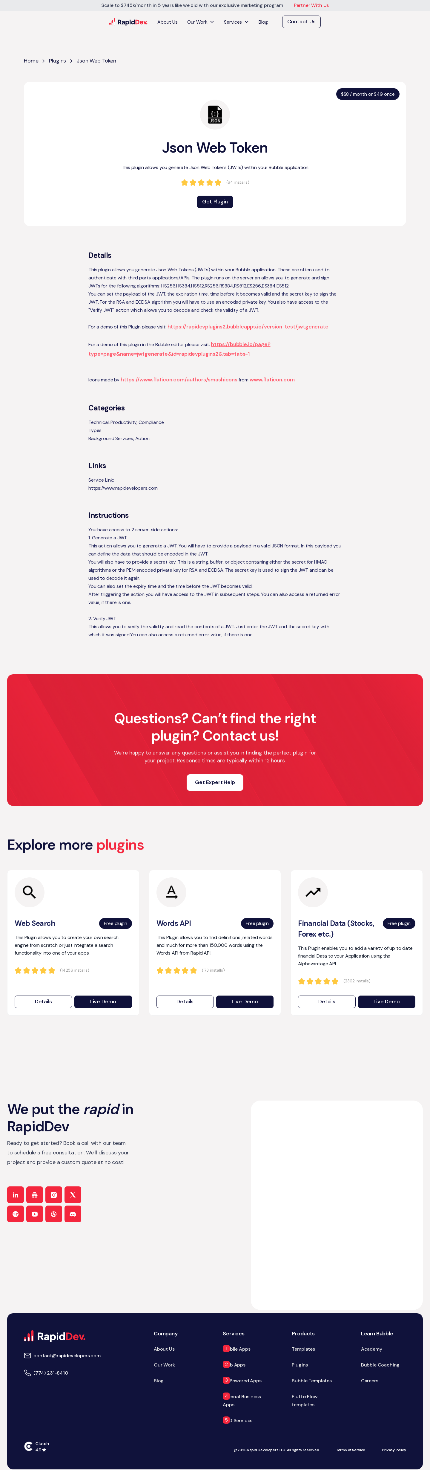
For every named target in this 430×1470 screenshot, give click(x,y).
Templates (303, 1349)
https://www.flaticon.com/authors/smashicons (179, 379)
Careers (369, 1381)
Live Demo (103, 1001)
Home (31, 60)
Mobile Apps (236, 1349)
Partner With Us (311, 5)
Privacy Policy (394, 1450)
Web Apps (234, 1365)
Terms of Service (350, 1450)
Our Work (164, 1365)
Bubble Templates (311, 1381)
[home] (128, 22)
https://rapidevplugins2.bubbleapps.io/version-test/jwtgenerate (248, 326)
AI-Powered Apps (242, 1381)
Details (43, 1001)
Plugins (57, 60)
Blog (263, 22)
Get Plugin (215, 201)
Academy (371, 1349)
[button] (200, 22)
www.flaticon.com (272, 379)
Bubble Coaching (380, 1365)
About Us (167, 22)
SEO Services (237, 1420)
